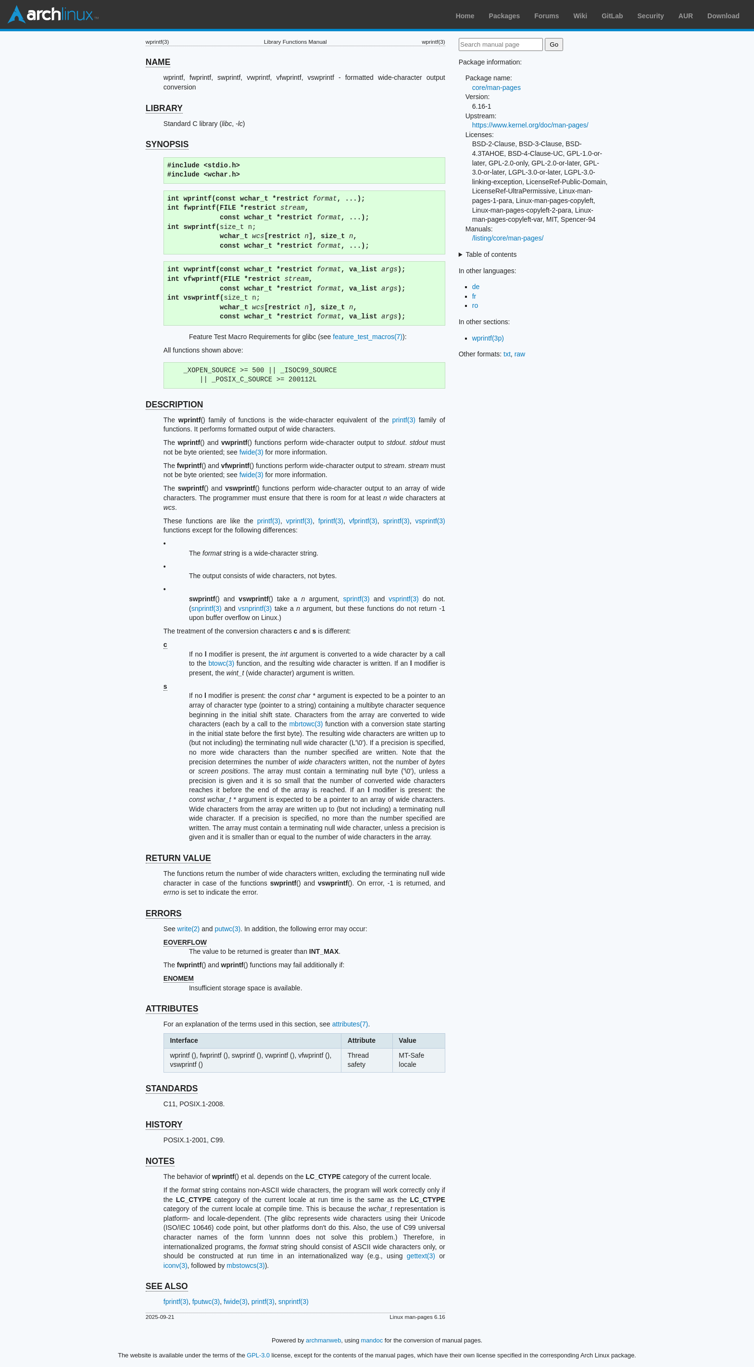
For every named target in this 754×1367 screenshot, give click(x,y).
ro (475, 305)
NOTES (160, 1161)
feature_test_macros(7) (367, 337)
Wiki (581, 16)
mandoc (372, 1340)
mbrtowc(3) (306, 724)
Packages (504, 16)
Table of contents (491, 254)
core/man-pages (496, 87)
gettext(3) (421, 1256)
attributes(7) (350, 1024)
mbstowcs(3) (245, 1265)
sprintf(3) (396, 521)
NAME (158, 62)
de (476, 287)
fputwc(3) (206, 1301)
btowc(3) (221, 663)
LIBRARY (164, 108)
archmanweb (323, 1340)
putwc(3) (227, 929)
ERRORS (164, 913)
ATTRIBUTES (172, 1008)
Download (723, 16)
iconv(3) (175, 1265)
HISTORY (164, 1124)
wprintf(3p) (488, 338)
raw (520, 354)
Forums (546, 16)
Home (465, 16)
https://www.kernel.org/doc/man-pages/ (530, 125)
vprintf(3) (299, 521)
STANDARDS (172, 1088)
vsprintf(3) (430, 521)
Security (651, 16)
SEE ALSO (167, 1286)
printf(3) (403, 420)
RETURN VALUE (178, 858)
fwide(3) (251, 452)
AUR (686, 16)
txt (507, 354)
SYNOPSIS (167, 144)
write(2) (188, 929)
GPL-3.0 (258, 1355)
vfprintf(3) (363, 521)
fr (474, 296)
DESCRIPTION (174, 404)
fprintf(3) (330, 521)
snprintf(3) (206, 608)
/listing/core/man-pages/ (508, 238)
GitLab (612, 16)
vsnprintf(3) (255, 608)
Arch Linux (53, 14)
